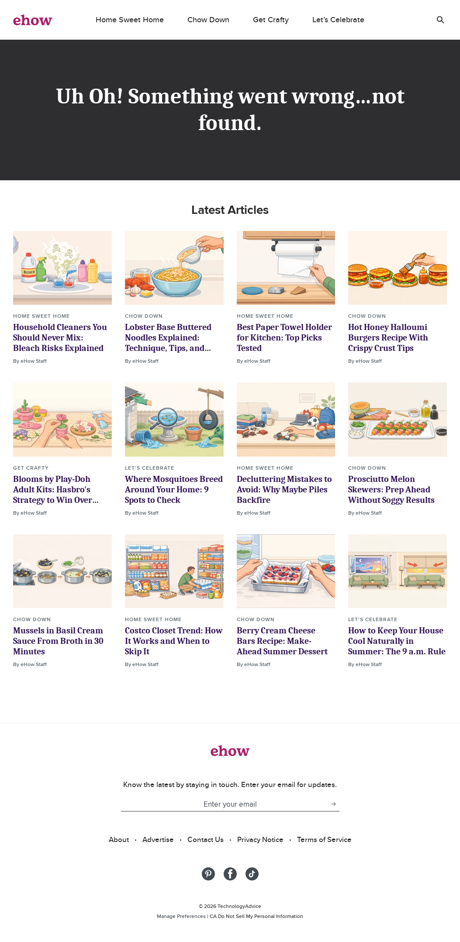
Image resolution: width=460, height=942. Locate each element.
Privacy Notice (260, 839)
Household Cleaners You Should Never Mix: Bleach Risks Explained (60, 337)
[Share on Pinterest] (208, 873)
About (119, 839)
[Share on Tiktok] (252, 873)
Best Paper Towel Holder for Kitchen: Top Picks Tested (284, 337)
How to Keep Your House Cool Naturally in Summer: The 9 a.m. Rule (397, 641)
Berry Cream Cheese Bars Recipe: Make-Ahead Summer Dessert (282, 641)
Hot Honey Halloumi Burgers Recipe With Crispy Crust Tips (388, 337)
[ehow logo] (32, 19)
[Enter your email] (224, 804)
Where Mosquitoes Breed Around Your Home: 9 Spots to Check (174, 489)
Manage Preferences (181, 916)
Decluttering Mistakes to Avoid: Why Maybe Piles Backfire (284, 489)
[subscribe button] (333, 804)
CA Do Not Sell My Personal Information (256, 916)
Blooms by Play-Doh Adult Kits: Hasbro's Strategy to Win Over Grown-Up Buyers (52, 495)
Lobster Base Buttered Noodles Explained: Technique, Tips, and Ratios (168, 343)
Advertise (158, 839)
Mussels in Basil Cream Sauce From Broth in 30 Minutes (58, 641)
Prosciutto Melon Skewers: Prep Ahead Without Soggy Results (391, 489)
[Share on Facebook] (230, 873)
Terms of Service (324, 839)
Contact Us (205, 839)
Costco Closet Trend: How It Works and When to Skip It (174, 641)
